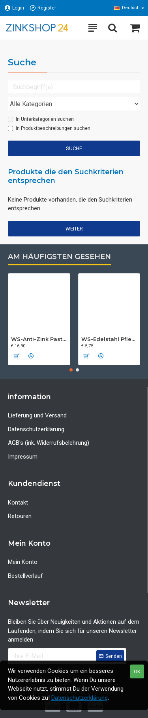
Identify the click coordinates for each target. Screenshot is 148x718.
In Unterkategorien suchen (41, 119)
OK (137, 671)
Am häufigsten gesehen (59, 256)
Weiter (74, 229)
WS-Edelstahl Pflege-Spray (109, 339)
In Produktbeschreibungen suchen (49, 128)
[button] (71, 369)
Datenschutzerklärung (79, 697)
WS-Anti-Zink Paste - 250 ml (39, 339)
